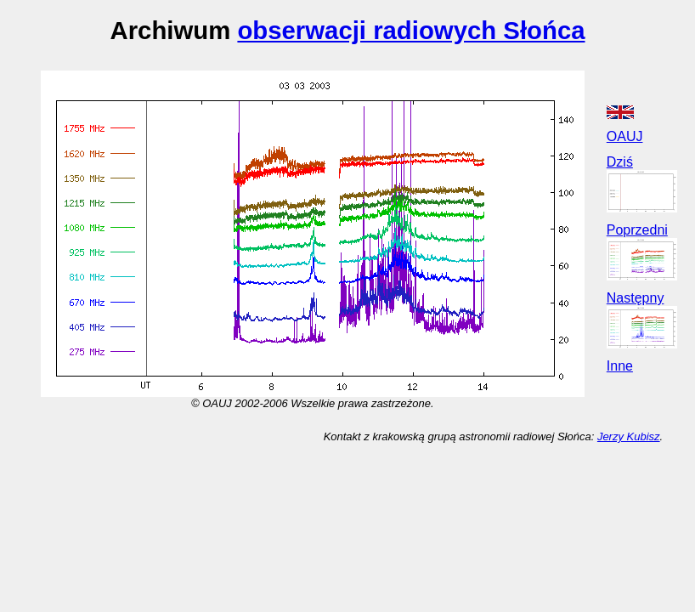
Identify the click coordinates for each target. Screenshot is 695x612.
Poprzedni (637, 230)
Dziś (620, 162)
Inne (620, 366)
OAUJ (625, 136)
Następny (635, 298)
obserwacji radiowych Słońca (411, 30)
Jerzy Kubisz (628, 436)
